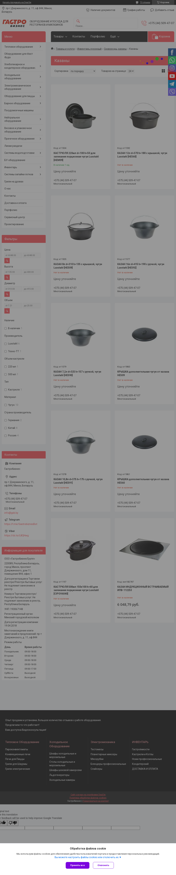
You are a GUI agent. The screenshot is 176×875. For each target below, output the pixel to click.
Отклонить (103, 865)
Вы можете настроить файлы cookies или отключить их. (87, 857)
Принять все (77, 865)
